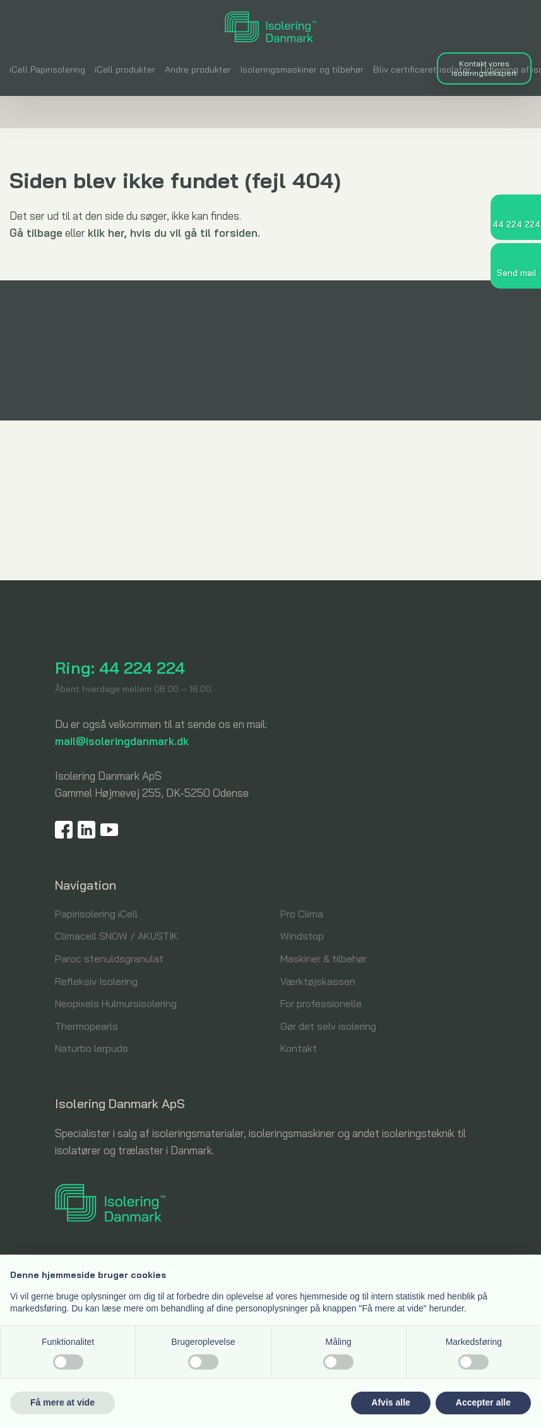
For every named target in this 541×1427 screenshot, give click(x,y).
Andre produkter (198, 69)
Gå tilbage (35, 232)
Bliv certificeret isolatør (422, 69)
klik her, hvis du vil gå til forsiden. (174, 232)
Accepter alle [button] (483, 1402)
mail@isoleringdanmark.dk (122, 741)
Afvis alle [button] (390, 1402)
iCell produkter (125, 69)
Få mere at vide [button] (62, 1402)
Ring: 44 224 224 (120, 667)
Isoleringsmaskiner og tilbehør (302, 69)
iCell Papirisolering (47, 69)
